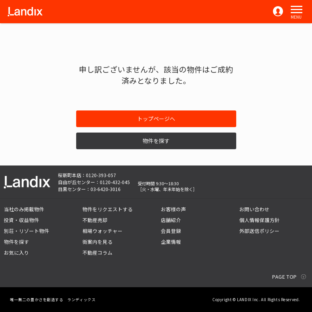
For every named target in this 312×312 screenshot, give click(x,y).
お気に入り (16, 252)
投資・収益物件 (21, 220)
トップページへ (156, 118)
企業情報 (171, 241)
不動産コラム (97, 252)
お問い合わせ (254, 209)
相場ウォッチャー (102, 230)
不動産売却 (94, 220)
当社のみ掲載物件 (24, 209)
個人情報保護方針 (259, 220)
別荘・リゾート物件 (26, 230)
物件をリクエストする (107, 209)
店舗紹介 (171, 220)
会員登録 (171, 230)
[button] (296, 9)
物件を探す (156, 141)
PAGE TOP (284, 276)
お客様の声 (173, 209)
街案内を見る (97, 241)
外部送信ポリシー (259, 230)
